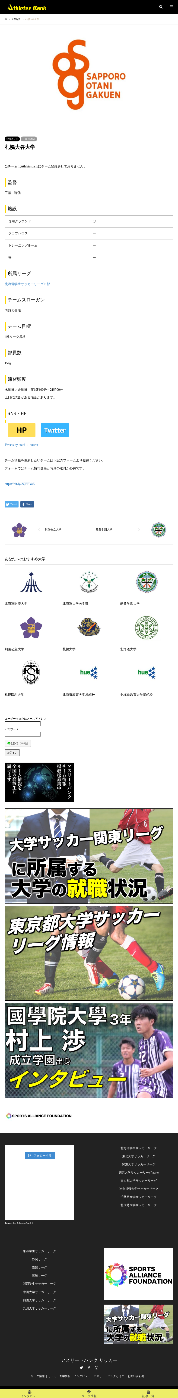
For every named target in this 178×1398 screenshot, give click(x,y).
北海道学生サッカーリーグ (139, 1148)
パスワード (12, 729)
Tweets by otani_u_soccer (21, 445)
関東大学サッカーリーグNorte (139, 1172)
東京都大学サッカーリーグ (139, 1180)
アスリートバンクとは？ (109, 1376)
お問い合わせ (136, 1376)
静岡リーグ (39, 1259)
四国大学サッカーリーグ (39, 1300)
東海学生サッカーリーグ (39, 1251)
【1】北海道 (28, 139)
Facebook (89, 1367)
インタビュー (82, 1376)
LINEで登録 (17, 743)
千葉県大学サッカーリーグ (139, 1197)
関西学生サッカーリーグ (39, 1283)
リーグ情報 (38, 1376)
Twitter (81, 1367)
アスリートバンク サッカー (89, 1360)
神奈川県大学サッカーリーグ (138, 1189)
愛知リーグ (39, 1267)
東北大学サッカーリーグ (138, 1156)
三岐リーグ (39, 1275)
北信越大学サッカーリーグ (139, 1205)
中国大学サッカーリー (38, 1292)
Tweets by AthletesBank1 (19, 1223)
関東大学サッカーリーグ (138, 1164)
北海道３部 (12, 139)
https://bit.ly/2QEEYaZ (20, 484)
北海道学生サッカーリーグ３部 (27, 284)
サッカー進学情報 (59, 1376)
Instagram (96, 1367)
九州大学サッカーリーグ (39, 1308)
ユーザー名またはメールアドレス (25, 718)
